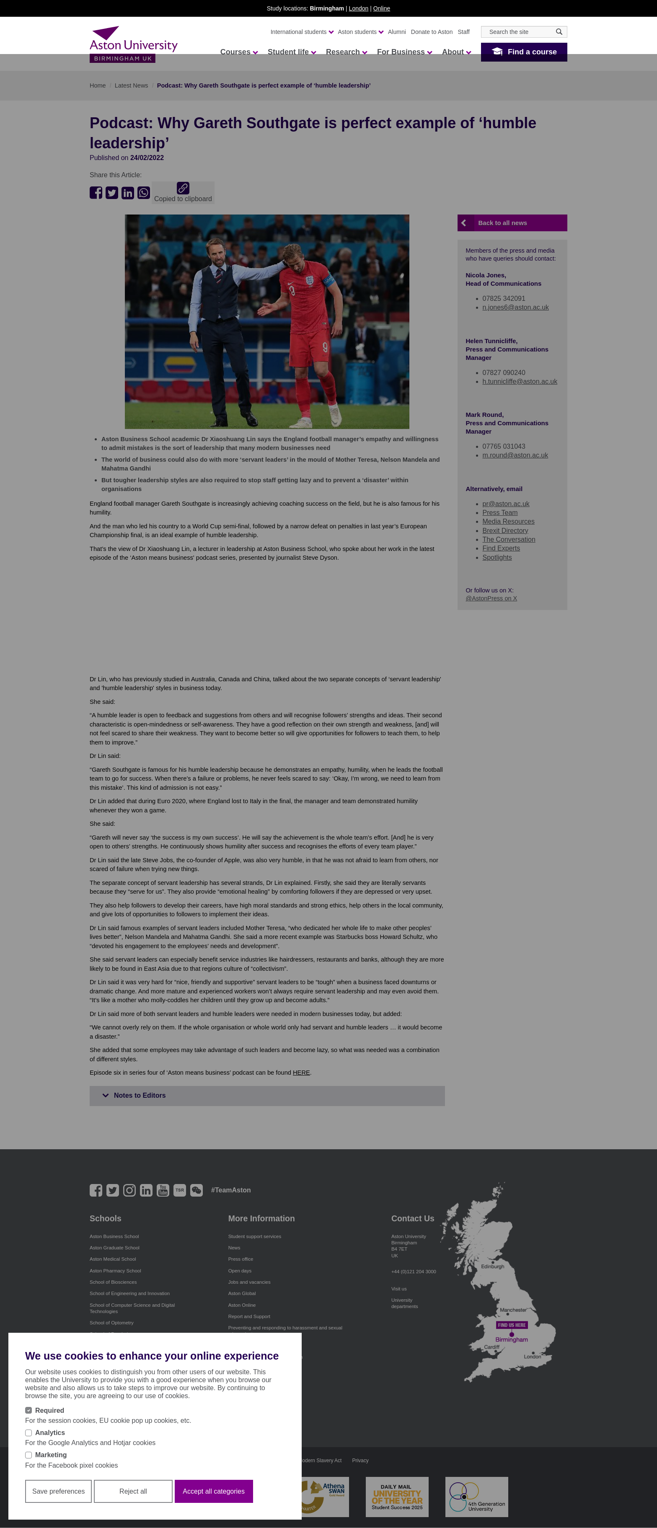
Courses (238, 52)
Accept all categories (214, 1491)
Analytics (50, 1432)
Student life (292, 52)
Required (49, 1410)
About (456, 52)
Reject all (133, 1491)
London (359, 8)
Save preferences (58, 1491)
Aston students (360, 31)
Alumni (397, 31)
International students (302, 31)
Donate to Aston (432, 31)
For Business (404, 52)
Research (346, 52)
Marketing (51, 1454)
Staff (464, 31)
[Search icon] (559, 31)
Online (381, 8)
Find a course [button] (532, 52)
